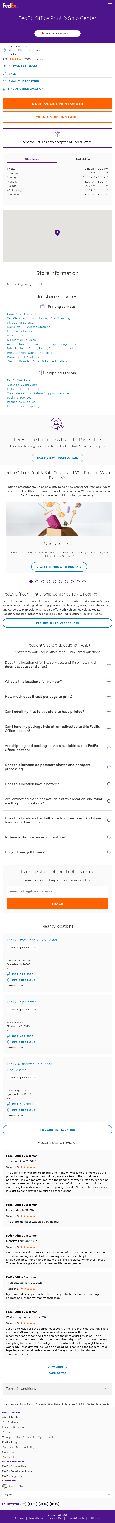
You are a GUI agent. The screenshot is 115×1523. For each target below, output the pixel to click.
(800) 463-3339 (22, 1036)
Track (57, 903)
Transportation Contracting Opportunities (29, 1437)
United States (14, 1486)
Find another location (23, 89)
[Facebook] (30, 1504)
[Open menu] (110, 5)
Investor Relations (13, 1427)
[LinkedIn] (46, 1504)
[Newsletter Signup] (24, 1504)
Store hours (32, 159)
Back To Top (57, 1373)
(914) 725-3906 (22, 974)
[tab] (31, 582)
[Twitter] (35, 1504)
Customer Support (20, 65)
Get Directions (21, 980)
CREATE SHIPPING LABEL (41, 115)
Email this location (21, 81)
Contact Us (9, 1457)
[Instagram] (41, 1504)
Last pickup (83, 159)
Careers (7, 1432)
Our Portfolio (10, 1422)
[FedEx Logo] (10, 5)
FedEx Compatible (14, 1466)
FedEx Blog (9, 1442)
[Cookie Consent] (36, 1518)
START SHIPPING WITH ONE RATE (56, 565)
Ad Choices (94, 1518)
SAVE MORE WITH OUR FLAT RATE (57, 458)
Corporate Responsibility (18, 1447)
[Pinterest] (57, 1504)
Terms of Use (55, 1518)
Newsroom (9, 1452)
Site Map (19, 1518)
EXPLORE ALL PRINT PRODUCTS (41, 621)
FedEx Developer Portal (17, 1471)
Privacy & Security (75, 1518)
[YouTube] (52, 1504)
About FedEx (10, 1417)
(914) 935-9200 (22, 1104)
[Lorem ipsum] (57, 1494)
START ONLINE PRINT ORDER (43, 102)
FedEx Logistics (12, 1476)
